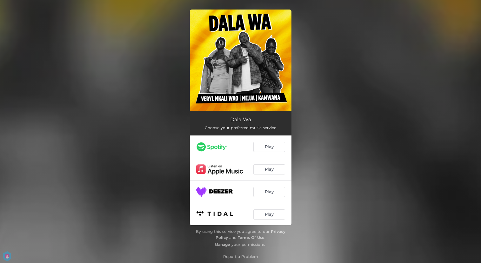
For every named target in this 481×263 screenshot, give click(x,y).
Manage (222, 244)
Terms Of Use (251, 237)
